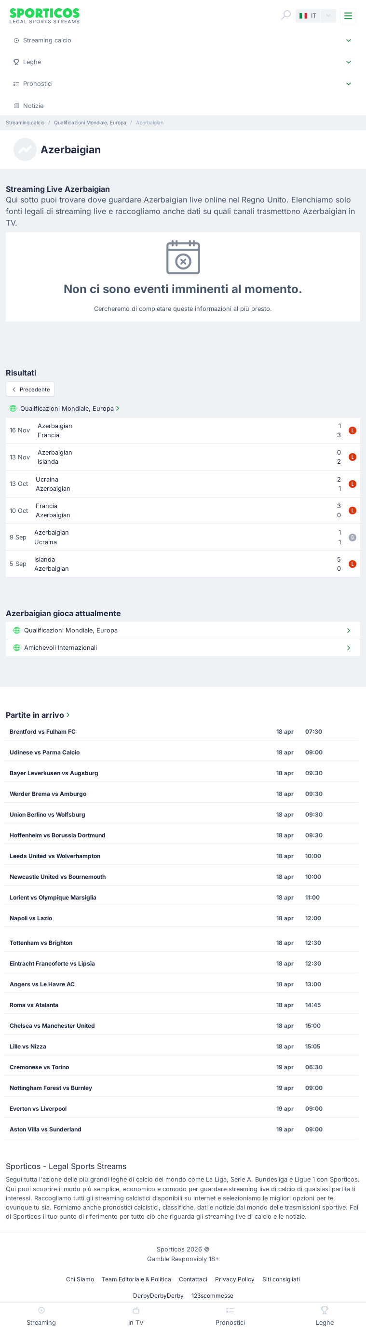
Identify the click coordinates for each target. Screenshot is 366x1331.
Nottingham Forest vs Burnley (51, 1087)
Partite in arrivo (39, 715)
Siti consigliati (281, 1279)
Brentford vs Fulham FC (43, 731)
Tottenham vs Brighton (41, 942)
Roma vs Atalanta (34, 1004)
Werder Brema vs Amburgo (48, 793)
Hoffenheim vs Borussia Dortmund (58, 835)
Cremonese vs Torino (39, 1067)
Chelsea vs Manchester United (52, 1025)
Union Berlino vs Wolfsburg (47, 814)
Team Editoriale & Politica (136, 1279)
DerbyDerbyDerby (158, 1295)
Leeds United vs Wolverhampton (55, 856)
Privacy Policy (235, 1279)
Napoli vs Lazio (31, 918)
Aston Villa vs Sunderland (45, 1129)
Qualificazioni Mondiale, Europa (66, 408)
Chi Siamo (80, 1279)
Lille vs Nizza (28, 1046)
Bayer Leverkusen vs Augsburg (54, 773)
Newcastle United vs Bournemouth (58, 876)
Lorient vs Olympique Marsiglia (53, 897)
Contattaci (193, 1279)
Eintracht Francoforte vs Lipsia (52, 963)
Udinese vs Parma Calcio (45, 752)
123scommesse (212, 1295)
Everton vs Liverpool (38, 1108)
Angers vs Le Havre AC (42, 984)
